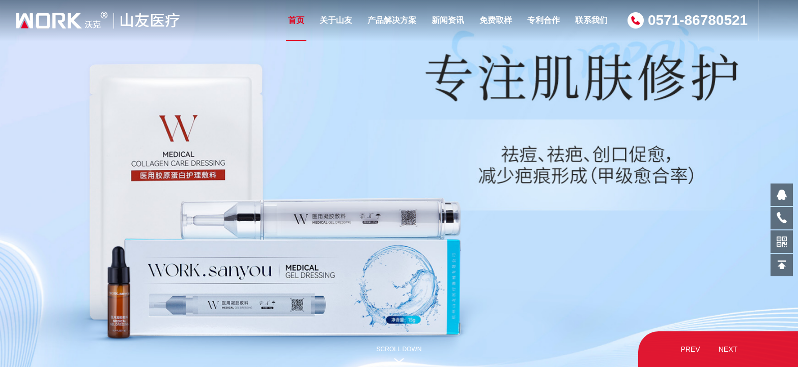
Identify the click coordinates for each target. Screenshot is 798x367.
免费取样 (495, 20)
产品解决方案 (391, 20)
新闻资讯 (448, 20)
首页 (296, 28)
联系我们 (591, 20)
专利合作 (543, 20)
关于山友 (336, 20)
